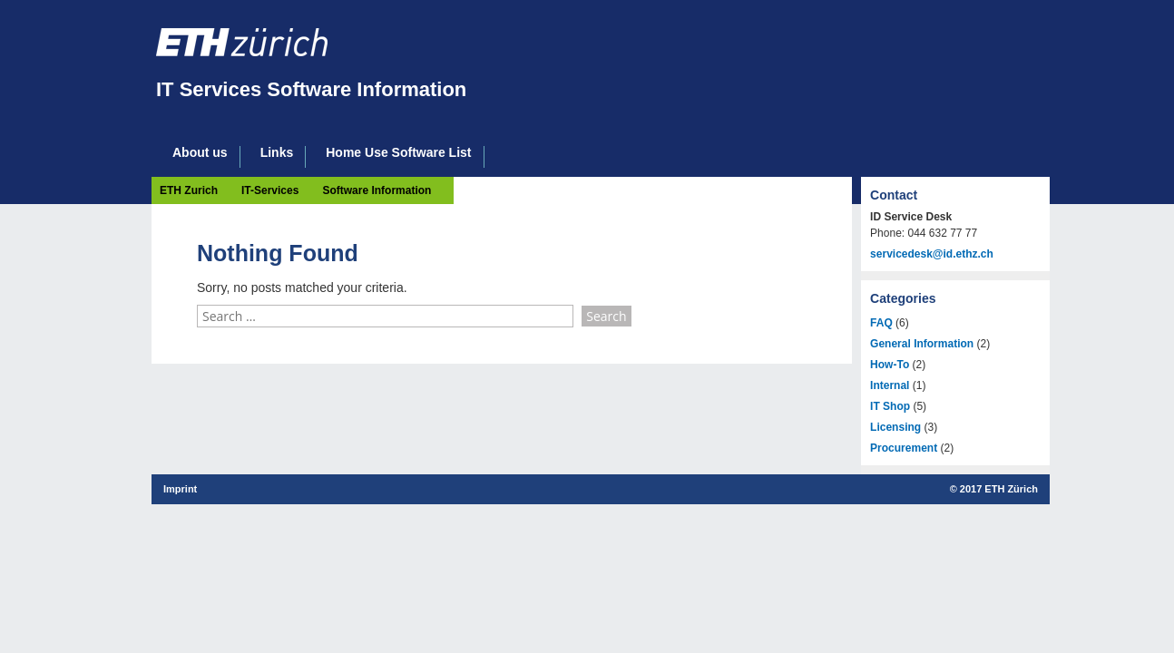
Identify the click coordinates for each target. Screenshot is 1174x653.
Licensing (895, 427)
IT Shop (890, 406)
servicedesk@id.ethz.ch (931, 254)
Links (277, 153)
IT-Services (269, 190)
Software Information (376, 190)
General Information (921, 343)
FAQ (881, 323)
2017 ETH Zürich (999, 488)
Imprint (180, 488)
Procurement (903, 448)
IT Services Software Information (311, 89)
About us (200, 153)
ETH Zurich (189, 190)
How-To (889, 364)
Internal (889, 385)
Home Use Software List (398, 153)
